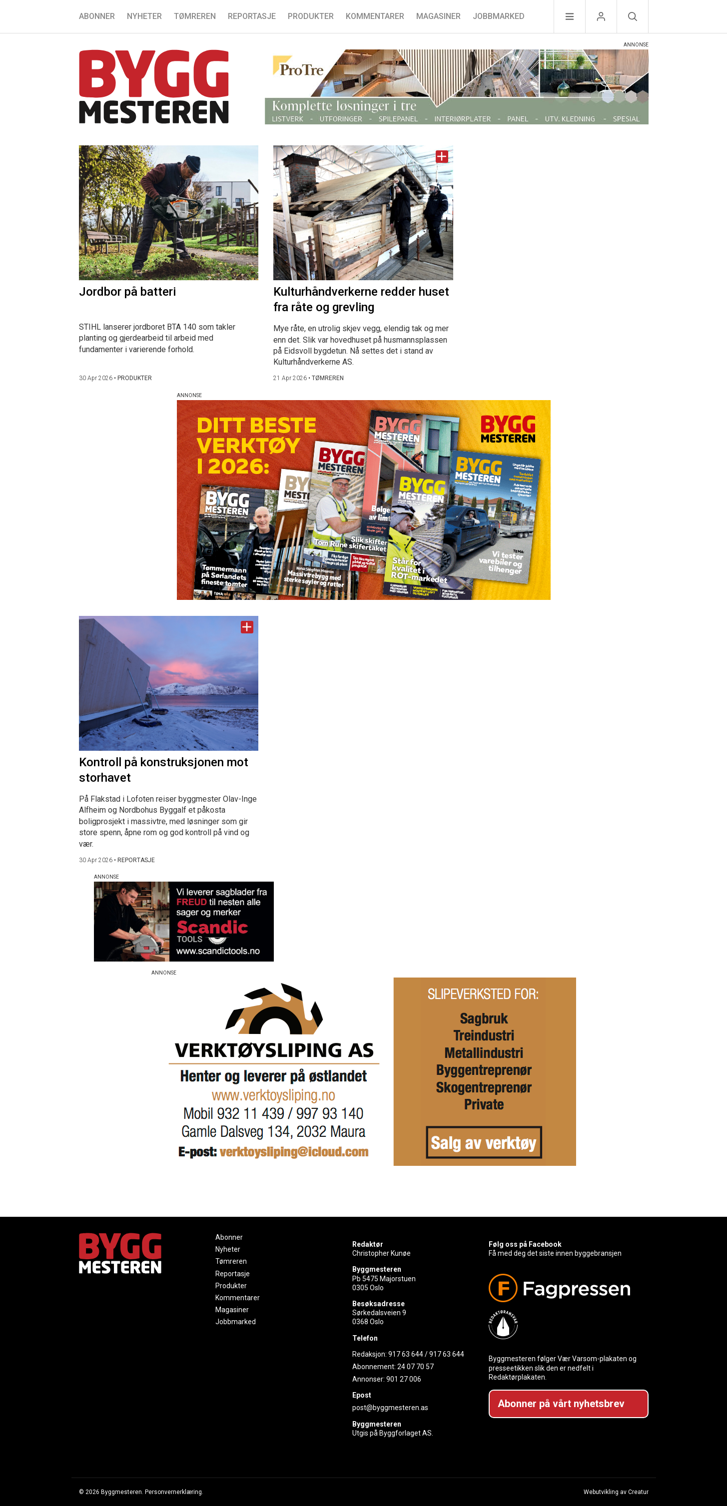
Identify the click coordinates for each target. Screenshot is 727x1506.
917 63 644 (405, 1354)
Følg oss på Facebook (525, 1244)
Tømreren (195, 16)
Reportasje (252, 16)
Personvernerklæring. (174, 1492)
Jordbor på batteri (127, 292)
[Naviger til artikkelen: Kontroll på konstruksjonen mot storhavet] (169, 683)
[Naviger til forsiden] (154, 88)
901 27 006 (403, 1379)
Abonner (97, 16)
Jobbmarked (499, 16)
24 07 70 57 (415, 1367)
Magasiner (438, 16)
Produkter (311, 16)
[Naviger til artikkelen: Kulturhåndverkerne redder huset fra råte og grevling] (363, 212)
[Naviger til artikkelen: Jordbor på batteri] (169, 212)
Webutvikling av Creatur (616, 1492)
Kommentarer (375, 16)
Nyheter (144, 16)
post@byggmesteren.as (390, 1408)
